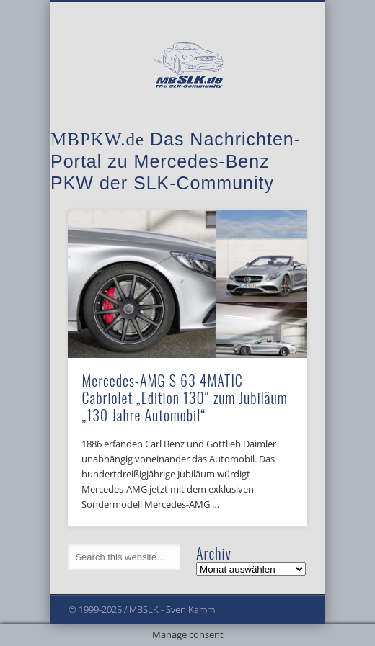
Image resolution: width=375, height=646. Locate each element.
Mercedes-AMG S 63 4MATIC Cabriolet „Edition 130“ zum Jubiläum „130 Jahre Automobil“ (184, 397)
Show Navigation (271, 128)
